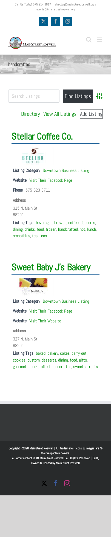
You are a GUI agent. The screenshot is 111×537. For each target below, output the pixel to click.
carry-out (79, 353)
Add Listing (91, 113)
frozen (51, 229)
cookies (19, 360)
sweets (79, 366)
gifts (83, 360)
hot (82, 229)
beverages (44, 223)
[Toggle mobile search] (89, 39)
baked (40, 353)
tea (35, 236)
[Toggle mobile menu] (100, 39)
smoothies (21, 236)
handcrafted (68, 229)
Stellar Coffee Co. (42, 136)
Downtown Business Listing (66, 170)
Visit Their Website (45, 321)
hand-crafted (39, 366)
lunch (91, 229)
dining (18, 229)
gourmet (20, 366)
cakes (65, 353)
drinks (30, 229)
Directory (30, 113)
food (40, 229)
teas (43, 236)
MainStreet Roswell (68, 463)
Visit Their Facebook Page (50, 180)
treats (92, 366)
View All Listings (59, 113)
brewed (60, 223)
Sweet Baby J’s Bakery (51, 267)
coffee (73, 223)
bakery (52, 353)
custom (33, 360)
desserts (88, 223)
